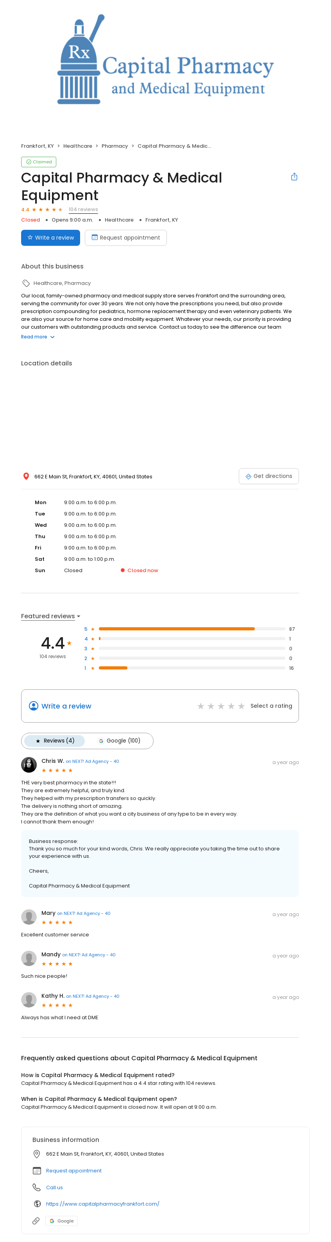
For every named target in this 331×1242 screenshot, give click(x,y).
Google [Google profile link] (61, 1221)
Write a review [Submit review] (50, 238)
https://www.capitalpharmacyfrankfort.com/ (102, 1204)
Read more (38, 336)
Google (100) (118, 741)
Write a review (66, 706)
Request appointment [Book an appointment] (125, 238)
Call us (54, 1187)
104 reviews (83, 209)
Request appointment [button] (74, 1170)
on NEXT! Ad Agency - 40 (92, 761)
